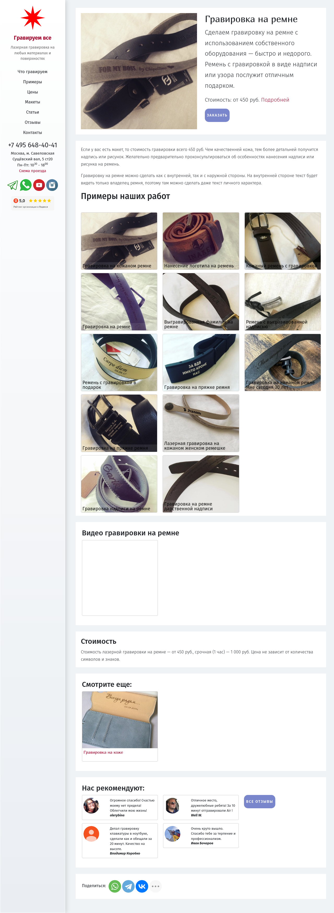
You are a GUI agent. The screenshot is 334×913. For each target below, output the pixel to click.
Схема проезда (32, 170)
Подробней (275, 100)
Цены (32, 92)
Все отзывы (259, 801)
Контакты (32, 132)
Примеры (32, 81)
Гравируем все (32, 38)
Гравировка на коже (103, 752)
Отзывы (33, 122)
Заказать (217, 115)
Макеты (32, 102)
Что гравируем (32, 71)
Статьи (32, 112)
